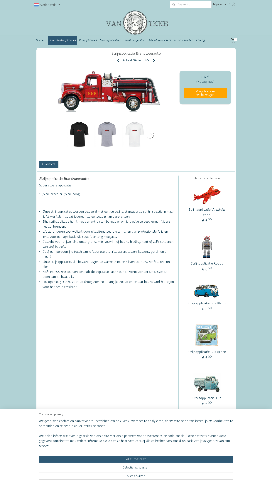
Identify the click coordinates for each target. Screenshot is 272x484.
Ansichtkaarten (183, 40)
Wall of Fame (91, 435)
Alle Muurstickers (159, 40)
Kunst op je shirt (134, 40)
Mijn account (224, 4)
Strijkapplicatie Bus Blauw (206, 303)
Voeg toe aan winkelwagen (205, 93)
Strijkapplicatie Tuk (206, 398)
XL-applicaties (88, 40)
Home (39, 40)
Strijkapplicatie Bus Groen (207, 352)
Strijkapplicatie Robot (207, 263)
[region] (111, 466)
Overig (200, 40)
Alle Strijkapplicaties (63, 40)
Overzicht (48, 164)
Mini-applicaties (110, 40)
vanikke (206, 434)
